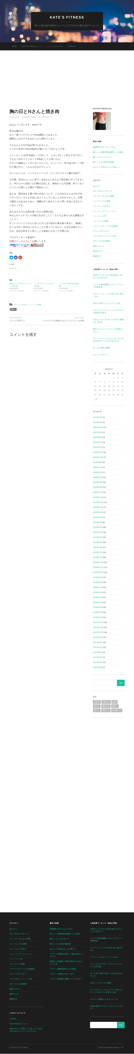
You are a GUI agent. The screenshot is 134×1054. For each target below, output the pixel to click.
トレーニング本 (99, 216)
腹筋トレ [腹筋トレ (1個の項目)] (106, 711)
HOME (14, 47)
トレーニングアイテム (54, 47)
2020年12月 (98, 452)
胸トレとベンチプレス (102, 157)
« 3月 (96, 399)
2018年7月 (97, 587)
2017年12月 (98, 622)
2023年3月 (97, 417)
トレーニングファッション (104, 211)
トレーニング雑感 (38, 305)
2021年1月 (97, 447)
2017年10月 (98, 632)
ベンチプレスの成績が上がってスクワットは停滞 (66, 321)
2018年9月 (97, 577)
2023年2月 (97, 422)
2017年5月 (97, 657)
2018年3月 (97, 607)
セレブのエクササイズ (102, 191)
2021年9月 (97, 432)
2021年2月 (97, 442)
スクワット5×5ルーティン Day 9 (104, 957)
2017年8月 (97, 642)
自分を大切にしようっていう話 (106, 303)
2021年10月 (98, 427)
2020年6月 (97, 472)
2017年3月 (97, 667)
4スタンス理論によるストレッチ (104, 999)
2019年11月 (98, 507)
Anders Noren (112, 1048)
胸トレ (14, 309)
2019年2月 (97, 552)
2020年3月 (97, 487)
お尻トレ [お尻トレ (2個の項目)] (106, 702)
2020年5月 (97, 477)
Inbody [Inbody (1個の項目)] (97, 702)
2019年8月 (97, 522)
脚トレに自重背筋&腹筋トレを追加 (108, 152)
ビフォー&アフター (101, 231)
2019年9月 (97, 517)
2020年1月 (97, 497)
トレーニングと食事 (101, 201)
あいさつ (97, 186)
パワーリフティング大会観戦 (105, 226)
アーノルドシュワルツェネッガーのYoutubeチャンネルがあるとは (108, 339)
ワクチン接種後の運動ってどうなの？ (66, 979)
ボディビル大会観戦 (101, 241)
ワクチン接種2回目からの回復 (63, 969)
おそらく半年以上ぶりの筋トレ (106, 167)
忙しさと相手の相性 (101, 348)
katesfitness (29, 117)
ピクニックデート (100, 355)
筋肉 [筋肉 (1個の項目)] (114, 702)
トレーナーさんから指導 (103, 196)
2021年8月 (97, 437)
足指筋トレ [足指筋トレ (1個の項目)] (117, 711)
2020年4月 (97, 482)
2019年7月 (97, 527)
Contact (72, 47)
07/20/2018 (14, 117)
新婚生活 (97, 256)
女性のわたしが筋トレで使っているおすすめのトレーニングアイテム (25, 1030)
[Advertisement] (67, 79)
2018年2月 (97, 612)
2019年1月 (97, 557)
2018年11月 (98, 567)
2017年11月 (98, 627)
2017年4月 (97, 662)
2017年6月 (97, 652)
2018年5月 (97, 597)
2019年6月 (97, 532)
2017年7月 (97, 647)
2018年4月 (97, 602)
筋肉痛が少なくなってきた (104, 147)
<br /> (109, 737)
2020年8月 (97, 462)
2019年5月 (97, 537)
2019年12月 (98, 502)
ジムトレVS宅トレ (17, 319)
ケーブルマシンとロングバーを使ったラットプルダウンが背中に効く (106, 991)
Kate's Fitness (67, 17)
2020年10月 (98, 457)
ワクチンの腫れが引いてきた (62, 974)
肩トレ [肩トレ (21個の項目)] (96, 706)
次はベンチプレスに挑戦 (100, 983)
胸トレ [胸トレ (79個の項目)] (115, 706)
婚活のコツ (98, 251)
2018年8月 (97, 582)
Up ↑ (123, 1048)
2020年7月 (97, 467)
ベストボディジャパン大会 (104, 236)
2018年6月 (97, 592)
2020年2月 (97, 492)
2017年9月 (97, 637)
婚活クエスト (98, 246)
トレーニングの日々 (22, 305)
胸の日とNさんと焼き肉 (38, 111)
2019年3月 (97, 547)
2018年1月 (97, 617)
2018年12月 (98, 562)
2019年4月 (97, 542)
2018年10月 (98, 572)
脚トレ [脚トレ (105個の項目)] (96, 711)
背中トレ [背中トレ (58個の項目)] (106, 706)
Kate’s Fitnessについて (32, 47)
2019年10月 (98, 512)
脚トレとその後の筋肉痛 (103, 162)
